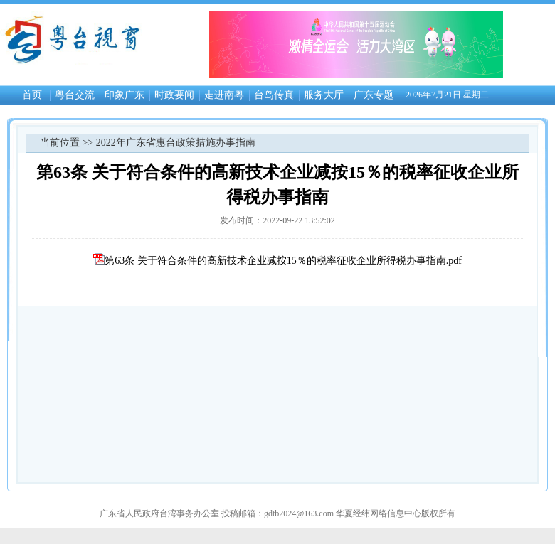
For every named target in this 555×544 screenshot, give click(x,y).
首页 (32, 95)
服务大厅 (324, 95)
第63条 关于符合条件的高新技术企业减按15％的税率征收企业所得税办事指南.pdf (277, 260)
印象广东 (124, 95)
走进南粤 (224, 95)
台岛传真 (274, 95)
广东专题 (373, 95)
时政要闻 (174, 95)
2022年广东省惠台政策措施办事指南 (175, 142)
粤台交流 (75, 95)
